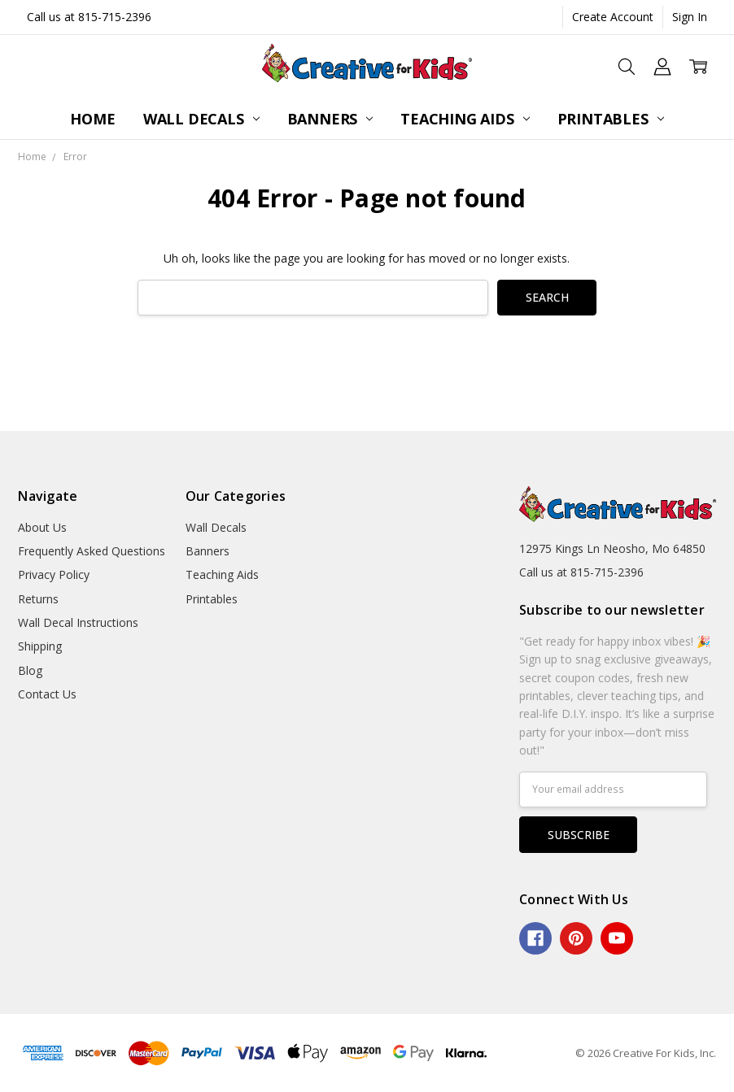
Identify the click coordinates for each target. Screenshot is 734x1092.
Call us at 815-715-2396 (89, 16)
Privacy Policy (54, 574)
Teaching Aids (464, 118)
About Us (42, 527)
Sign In (689, 16)
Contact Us (47, 694)
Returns (38, 599)
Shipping (40, 646)
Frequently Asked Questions (91, 551)
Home (92, 118)
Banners (330, 118)
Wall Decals (201, 118)
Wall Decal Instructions (78, 622)
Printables (610, 118)
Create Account (612, 16)
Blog (30, 670)
